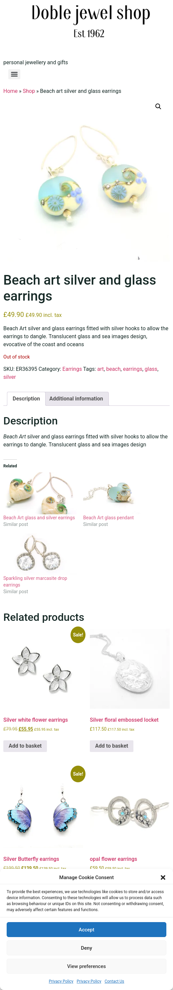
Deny (86, 948)
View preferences (86, 966)
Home (10, 91)
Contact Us (114, 981)
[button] (163, 877)
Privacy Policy (61, 981)
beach (113, 369)
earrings (132, 369)
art (100, 369)
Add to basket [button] (25, 746)
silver (9, 377)
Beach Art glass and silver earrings (39, 517)
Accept (86, 930)
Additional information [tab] (76, 398)
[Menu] (14, 74)
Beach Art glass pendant (108, 517)
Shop (29, 91)
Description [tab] (26, 398)
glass (151, 369)
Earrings (72, 369)
